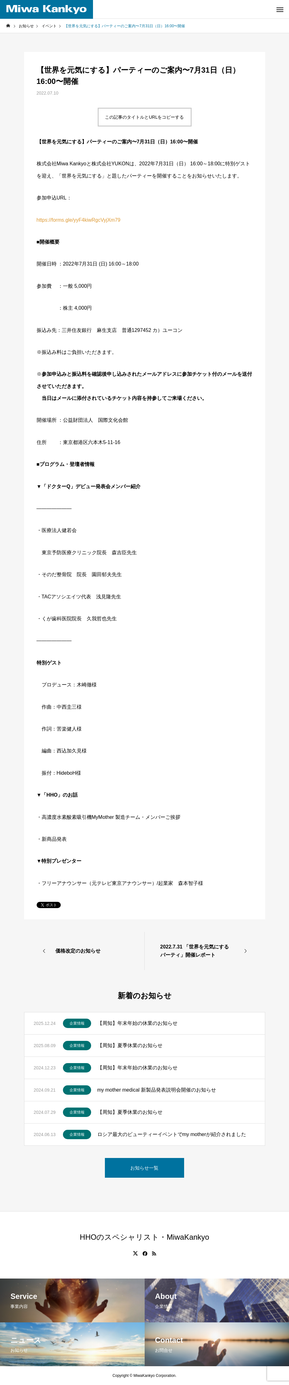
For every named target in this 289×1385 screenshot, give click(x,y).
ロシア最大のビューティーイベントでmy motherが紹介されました (171, 1134)
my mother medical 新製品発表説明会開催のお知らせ (156, 1090)
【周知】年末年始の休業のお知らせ (137, 1023)
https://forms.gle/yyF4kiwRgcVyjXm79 (79, 220)
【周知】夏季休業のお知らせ (130, 1045)
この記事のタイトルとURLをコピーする (144, 117)
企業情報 (77, 1023)
